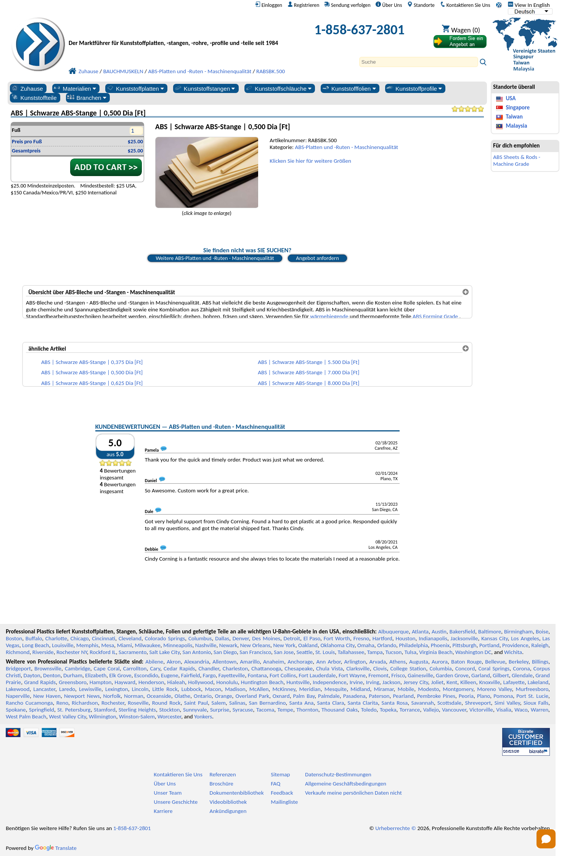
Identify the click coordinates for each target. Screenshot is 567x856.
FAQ (275, 783)
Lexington (116, 689)
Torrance (410, 709)
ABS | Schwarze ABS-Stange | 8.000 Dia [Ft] (308, 383)
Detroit (292, 638)
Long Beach (35, 645)
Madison (235, 689)
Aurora (440, 661)
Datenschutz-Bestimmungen (338, 774)
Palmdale (329, 695)
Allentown (224, 661)
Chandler (208, 668)
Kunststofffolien (348, 88)
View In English (529, 5)
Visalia (503, 709)
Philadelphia (413, 645)
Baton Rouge (466, 661)
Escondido (146, 675)
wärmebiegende (329, 316)
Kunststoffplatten (135, 88)
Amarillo (250, 661)
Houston (405, 638)
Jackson (391, 682)
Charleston (235, 668)
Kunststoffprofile (413, 88)
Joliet (437, 682)
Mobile (406, 689)
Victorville (481, 709)
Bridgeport (18, 668)
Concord (465, 668)
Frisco (398, 675)
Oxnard (281, 695)
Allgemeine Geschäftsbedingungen (345, 783)
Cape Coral (107, 668)
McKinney (284, 689)
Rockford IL (103, 652)
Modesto (428, 689)
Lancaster (44, 689)
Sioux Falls (536, 702)
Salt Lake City (164, 652)
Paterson (379, 695)
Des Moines (266, 638)
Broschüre (221, 783)
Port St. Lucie (532, 695)
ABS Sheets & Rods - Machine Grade (516, 160)
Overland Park (252, 695)
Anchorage (300, 661)
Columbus (200, 638)
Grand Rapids (40, 682)
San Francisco (255, 652)
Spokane (16, 709)
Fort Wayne (352, 675)
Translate (56, 848)
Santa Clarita (363, 702)
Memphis (87, 645)
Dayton (32, 675)
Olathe (182, 695)
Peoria (466, 695)
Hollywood (200, 682)
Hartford (382, 638)
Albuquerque (393, 631)
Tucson (393, 652)
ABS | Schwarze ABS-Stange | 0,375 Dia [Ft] (92, 362)
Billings (540, 661)
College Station (408, 668)
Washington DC (473, 652)
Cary (155, 668)
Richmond (17, 652)
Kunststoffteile (34, 97)
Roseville (138, 702)
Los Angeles (525, 638)
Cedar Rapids (179, 668)
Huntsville (298, 682)
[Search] (418, 62)
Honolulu (227, 682)
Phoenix (440, 645)
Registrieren (304, 5)
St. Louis (325, 652)
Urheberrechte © (395, 828)
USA (511, 98)
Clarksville (358, 668)
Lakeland (538, 682)
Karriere (163, 811)
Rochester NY (71, 652)
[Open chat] (546, 838)
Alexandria (196, 661)
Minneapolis (177, 645)
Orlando (386, 645)
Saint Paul (196, 702)
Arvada (377, 661)
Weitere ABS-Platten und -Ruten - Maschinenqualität (215, 258)
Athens (397, 661)
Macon (213, 689)
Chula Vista (329, 668)
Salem (218, 702)
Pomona (503, 695)
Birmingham (518, 631)
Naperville (18, 695)
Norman (133, 695)
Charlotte (56, 638)
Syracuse (243, 709)
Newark (228, 645)
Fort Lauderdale (317, 675)
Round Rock (166, 702)
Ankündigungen (228, 811)
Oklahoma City (337, 645)
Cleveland (130, 638)
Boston (14, 638)
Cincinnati (103, 638)
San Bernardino (267, 702)
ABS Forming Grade (435, 316)
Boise (542, 631)
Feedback (282, 792)
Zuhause (27, 88)
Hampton (101, 682)
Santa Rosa (394, 702)
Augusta (418, 661)
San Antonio (196, 652)
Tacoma (265, 709)
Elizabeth (95, 675)
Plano (483, 695)
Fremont (378, 675)
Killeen (468, 682)
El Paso (312, 638)
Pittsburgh (464, 645)
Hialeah (176, 682)
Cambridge (77, 668)
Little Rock (164, 689)
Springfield (41, 709)
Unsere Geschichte (176, 801)
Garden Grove (452, 675)
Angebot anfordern (317, 258)
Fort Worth (337, 638)
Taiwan (514, 116)
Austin (439, 631)
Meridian (310, 689)
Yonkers (203, 716)
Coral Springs (493, 668)
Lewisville (90, 689)
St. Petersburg (73, 709)
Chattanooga (266, 668)
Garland (480, 675)
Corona (521, 668)
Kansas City (494, 638)
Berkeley (518, 661)
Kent (452, 682)
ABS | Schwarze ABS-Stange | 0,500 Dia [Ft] (92, 372)
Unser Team (168, 792)
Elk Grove (120, 675)
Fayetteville (231, 675)
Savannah (422, 702)
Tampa (375, 652)
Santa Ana (301, 702)
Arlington (355, 661)
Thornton (307, 709)
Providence (515, 645)
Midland (360, 689)
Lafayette (514, 682)
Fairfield (190, 675)
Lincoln (140, 689)
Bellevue (495, 661)
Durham (72, 675)
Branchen (86, 97)
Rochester (112, 702)
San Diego (225, 652)
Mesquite (335, 689)
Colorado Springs (165, 638)
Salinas (237, 702)
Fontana (257, 675)
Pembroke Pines (436, 695)
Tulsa (410, 652)
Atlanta (420, 631)
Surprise (220, 709)
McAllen (259, 689)
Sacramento (132, 652)
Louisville (62, 645)
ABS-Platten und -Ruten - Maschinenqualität (346, 147)
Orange (223, 695)
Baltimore (489, 631)
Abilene (154, 661)
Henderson (151, 682)
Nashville (206, 645)
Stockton (169, 709)
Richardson (85, 702)
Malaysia (516, 125)
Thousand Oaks (339, 709)
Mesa (107, 645)
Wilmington (102, 716)
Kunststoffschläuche (278, 88)
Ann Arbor (328, 661)
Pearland (403, 695)
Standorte (421, 5)
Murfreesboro (532, 689)
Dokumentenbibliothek (237, 792)
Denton (52, 675)
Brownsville (47, 668)
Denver (241, 638)
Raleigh (539, 645)
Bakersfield (462, 631)
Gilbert (501, 675)
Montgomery (458, 689)
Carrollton (135, 668)
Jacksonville (464, 638)
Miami (124, 645)
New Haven (47, 695)
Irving (372, 682)
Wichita (513, 652)
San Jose (284, 652)
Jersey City (415, 682)
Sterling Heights (137, 709)
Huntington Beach (262, 682)
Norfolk (112, 695)
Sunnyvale (195, 709)
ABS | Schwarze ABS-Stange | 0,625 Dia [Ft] (92, 383)
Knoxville (489, 682)
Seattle (304, 652)
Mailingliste (284, 801)
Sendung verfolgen (347, 5)
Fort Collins (283, 675)
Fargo (209, 675)
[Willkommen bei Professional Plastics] (177, 31)
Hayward (125, 682)
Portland (489, 645)
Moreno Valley (494, 689)
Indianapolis (433, 638)
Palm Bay (304, 695)
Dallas (222, 638)
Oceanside (159, 695)
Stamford (105, 709)
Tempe (285, 709)
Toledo (369, 709)
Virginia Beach (436, 652)
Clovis (380, 668)
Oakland (308, 645)
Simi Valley (507, 702)
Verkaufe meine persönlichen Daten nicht (353, 792)
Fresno (361, 638)
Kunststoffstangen (204, 88)
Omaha (365, 645)
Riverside (43, 652)
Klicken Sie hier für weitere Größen (310, 160)
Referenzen (223, 774)
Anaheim (273, 661)
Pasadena (354, 695)
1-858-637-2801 (359, 29)
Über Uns (389, 5)
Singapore (518, 107)
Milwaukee (147, 645)
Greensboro (72, 682)
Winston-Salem (137, 716)
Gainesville (420, 675)
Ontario (203, 695)
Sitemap (280, 774)
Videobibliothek (228, 801)
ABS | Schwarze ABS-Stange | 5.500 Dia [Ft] (308, 362)
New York (284, 645)
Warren (539, 709)
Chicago (80, 638)
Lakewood (17, 689)
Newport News (82, 695)
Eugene (169, 675)
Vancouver (454, 709)
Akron (174, 661)
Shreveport (478, 702)
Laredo (67, 689)
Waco (520, 709)
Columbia (440, 668)
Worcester (169, 716)
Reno (62, 702)
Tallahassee (350, 652)
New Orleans (255, 645)
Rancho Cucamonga (29, 702)
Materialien (74, 88)
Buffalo (34, 638)
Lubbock (191, 689)
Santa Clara (330, 702)
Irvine (356, 682)
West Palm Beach (26, 716)
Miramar (384, 689)
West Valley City (67, 716)
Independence (329, 682)
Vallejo (431, 709)
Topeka (388, 709)
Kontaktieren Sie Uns (465, 5)
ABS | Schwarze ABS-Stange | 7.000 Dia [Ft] (308, 372)
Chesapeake (298, 668)
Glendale (522, 675)
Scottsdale (449, 702)
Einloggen (268, 5)
